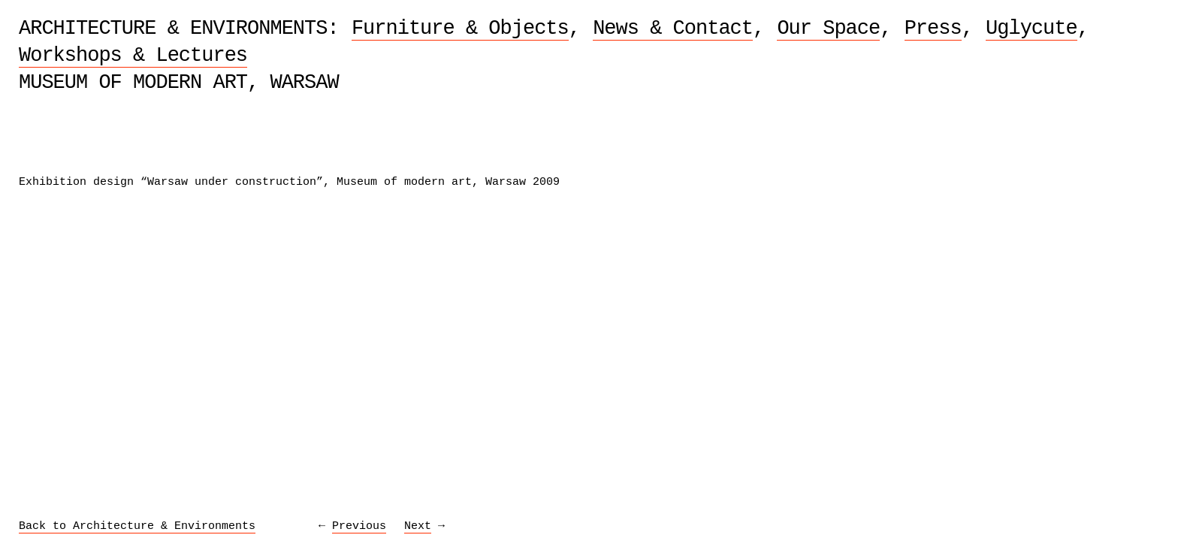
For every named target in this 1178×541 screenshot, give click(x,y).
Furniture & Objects (460, 28)
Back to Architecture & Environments (137, 526)
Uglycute (1031, 28)
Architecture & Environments (173, 28)
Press (933, 28)
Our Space (828, 28)
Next (417, 526)
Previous (359, 526)
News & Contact (673, 28)
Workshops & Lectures (133, 55)
